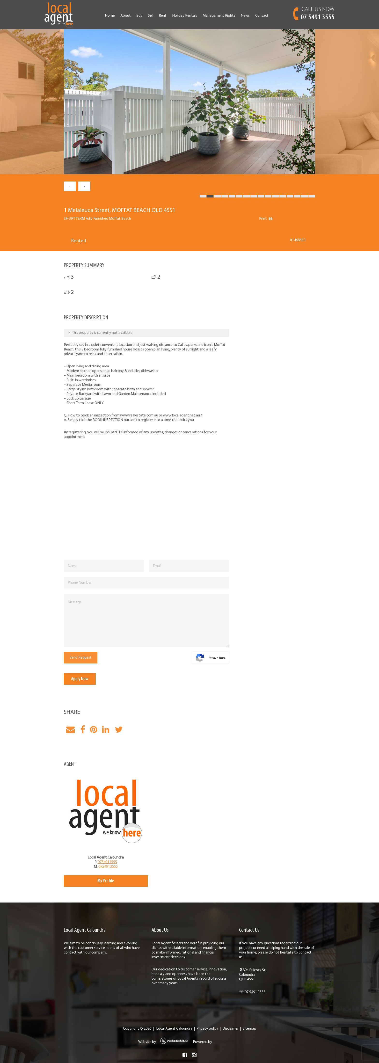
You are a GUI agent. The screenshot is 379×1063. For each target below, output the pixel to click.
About (125, 16)
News (245, 16)
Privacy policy (207, 1029)
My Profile (105, 881)
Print (263, 219)
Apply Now (79, 679)
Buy (139, 16)
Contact (262, 16)
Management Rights (219, 16)
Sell (150, 16)
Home (110, 16)
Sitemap (249, 1029)
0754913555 (107, 862)
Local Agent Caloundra (174, 1029)
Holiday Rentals (184, 16)
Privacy (212, 658)
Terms (222, 658)
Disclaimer (230, 1029)
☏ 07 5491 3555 (252, 992)
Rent (163, 16)
